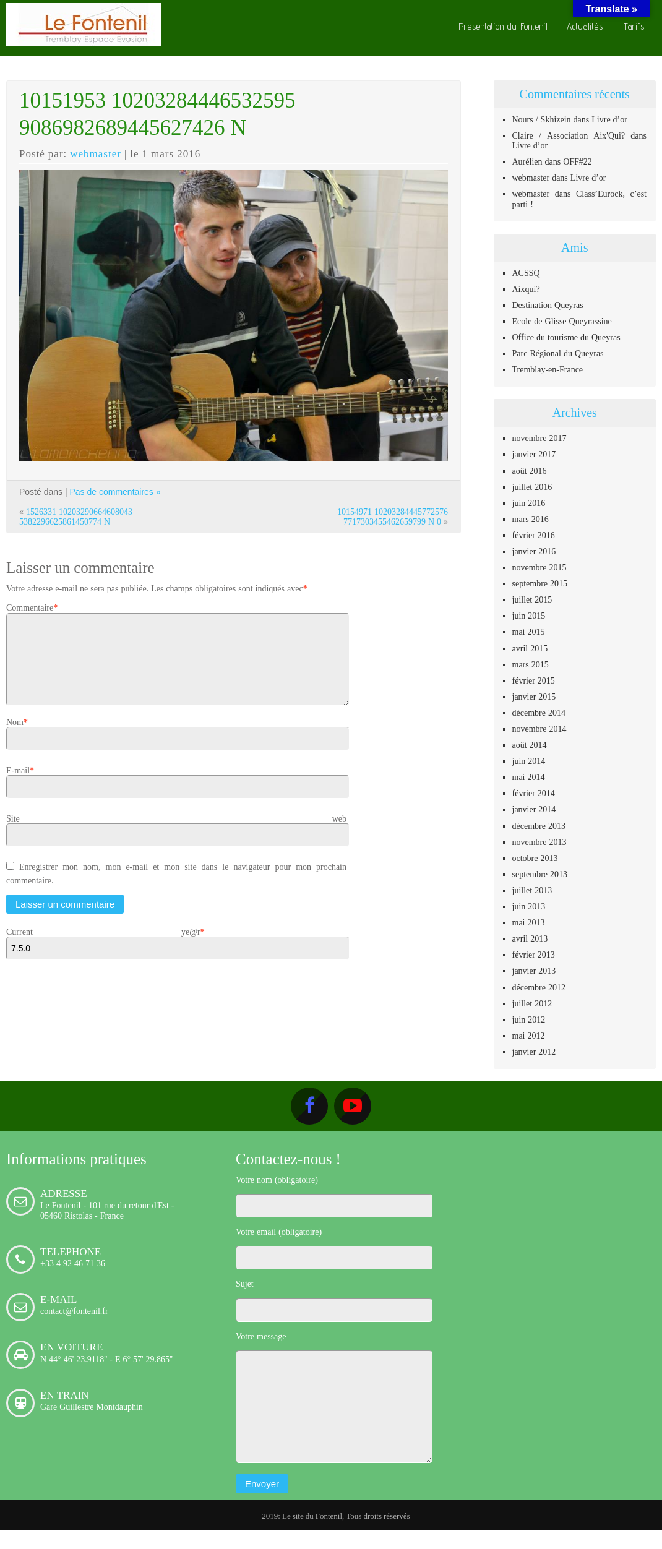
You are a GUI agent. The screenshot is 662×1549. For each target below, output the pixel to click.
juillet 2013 (532, 890)
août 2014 (529, 744)
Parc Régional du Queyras (558, 353)
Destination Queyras (547, 305)
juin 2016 (529, 503)
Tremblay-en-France (547, 369)
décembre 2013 (538, 826)
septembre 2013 (540, 874)
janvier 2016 (534, 551)
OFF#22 (577, 161)
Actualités (585, 26)
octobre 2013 (535, 858)
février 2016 (533, 535)
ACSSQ (526, 272)
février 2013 (533, 954)
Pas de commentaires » (114, 492)
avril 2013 (530, 938)
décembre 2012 (538, 987)
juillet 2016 (532, 487)
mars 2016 (530, 519)
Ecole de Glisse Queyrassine (562, 321)
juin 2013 (529, 906)
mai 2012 (528, 1035)
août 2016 (529, 470)
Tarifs (634, 26)
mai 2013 (528, 922)
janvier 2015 (534, 696)
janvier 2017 (534, 454)
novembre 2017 (539, 438)
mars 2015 (530, 664)
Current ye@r (103, 946)
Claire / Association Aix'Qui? (568, 135)
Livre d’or (609, 119)
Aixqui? (526, 289)
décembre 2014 (538, 712)
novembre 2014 (539, 728)
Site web (176, 833)
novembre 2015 (539, 567)
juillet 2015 (532, 599)
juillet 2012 (532, 1003)
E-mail (18, 785)
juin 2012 (529, 1019)
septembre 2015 (540, 583)
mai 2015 (528, 631)
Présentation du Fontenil (503, 26)
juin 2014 (529, 761)
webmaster (95, 153)
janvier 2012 (534, 1051)
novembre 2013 (539, 842)
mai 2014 (528, 777)
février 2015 (533, 680)
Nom (15, 736)
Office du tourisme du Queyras (566, 337)
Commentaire (29, 607)
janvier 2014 (534, 809)
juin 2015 (529, 615)
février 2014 (533, 793)
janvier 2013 (534, 970)
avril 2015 (530, 648)
